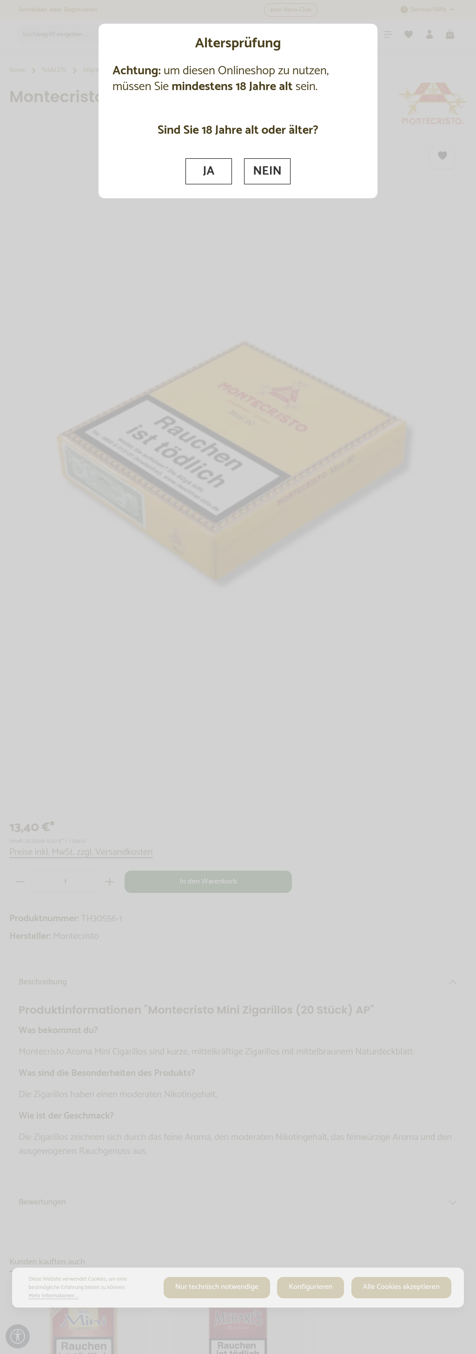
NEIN (267, 171)
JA (208, 171)
